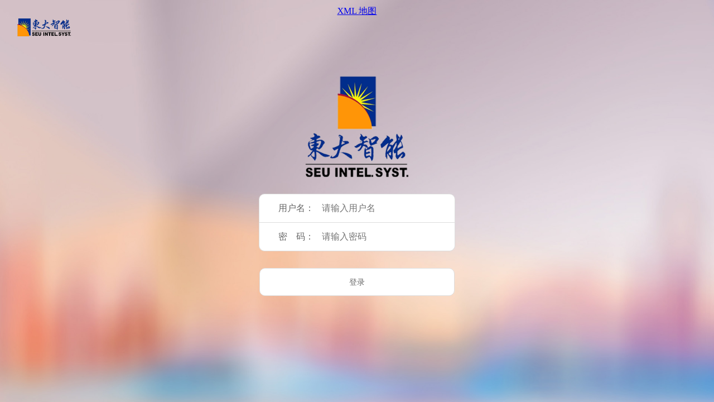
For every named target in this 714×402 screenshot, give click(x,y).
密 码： (296, 236)
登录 (357, 282)
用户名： (296, 208)
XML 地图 (357, 11)
